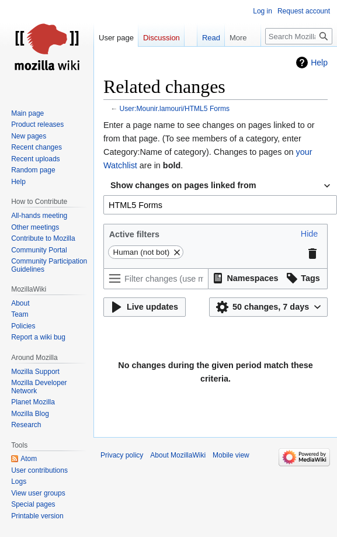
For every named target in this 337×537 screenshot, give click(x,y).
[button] (309, 234)
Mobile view (231, 455)
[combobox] (220, 185)
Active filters (134, 234)
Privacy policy (121, 455)
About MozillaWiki (178, 455)
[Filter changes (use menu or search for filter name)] (156, 278)
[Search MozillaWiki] (298, 36)
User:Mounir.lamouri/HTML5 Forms (175, 109)
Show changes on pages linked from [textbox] (183, 185)
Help (319, 62)
